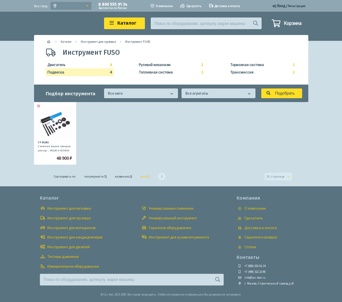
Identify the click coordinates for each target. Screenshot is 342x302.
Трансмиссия (260, 72)
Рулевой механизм (169, 65)
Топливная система (169, 72)
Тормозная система (260, 65)
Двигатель (77, 65)
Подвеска (77, 72)
